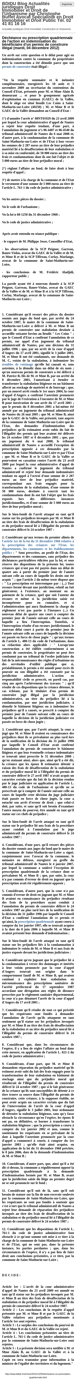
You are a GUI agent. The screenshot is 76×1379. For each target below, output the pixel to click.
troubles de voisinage (17, 364)
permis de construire (16, 66)
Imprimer (67, 4)
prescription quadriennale (36, 921)
